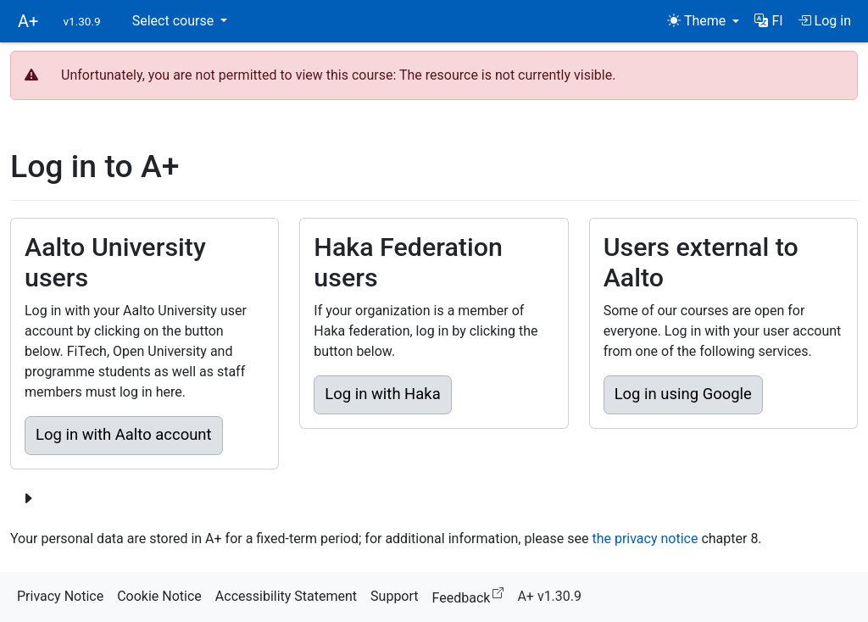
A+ (28, 21)
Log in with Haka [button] (382, 394)
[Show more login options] (28, 499)
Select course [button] (174, 21)
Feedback (471, 595)
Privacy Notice (60, 596)
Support (394, 596)
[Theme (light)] (703, 21)
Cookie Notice (159, 596)
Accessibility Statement (286, 596)
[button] (768, 21)
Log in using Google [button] (683, 394)
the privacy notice (645, 538)
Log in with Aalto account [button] (124, 434)
